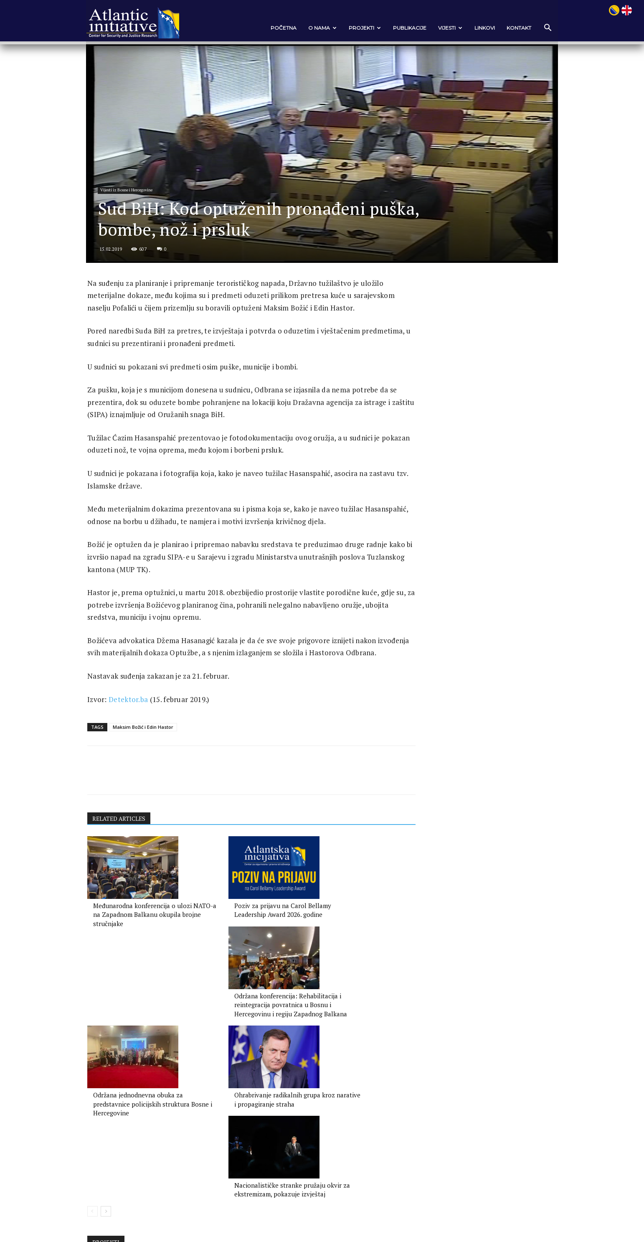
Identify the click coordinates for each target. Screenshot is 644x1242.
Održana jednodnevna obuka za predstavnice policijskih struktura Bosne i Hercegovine (144, 1092)
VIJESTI (438, 28)
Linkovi (472, 28)
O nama (310, 28)
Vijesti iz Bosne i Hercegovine (140, 218)
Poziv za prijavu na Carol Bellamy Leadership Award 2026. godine (236, 973)
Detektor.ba (140, 757)
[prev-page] (104, 1119)
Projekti (353, 28)
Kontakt (506, 28)
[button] (535, 28)
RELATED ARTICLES (131, 877)
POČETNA (271, 28)
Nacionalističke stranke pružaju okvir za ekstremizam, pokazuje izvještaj (344, 1092)
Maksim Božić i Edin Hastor (154, 785)
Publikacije (397, 28)
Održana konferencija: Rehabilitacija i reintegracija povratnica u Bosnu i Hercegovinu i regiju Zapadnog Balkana (343, 982)
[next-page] (117, 1119)
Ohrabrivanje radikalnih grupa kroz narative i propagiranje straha (242, 1092)
